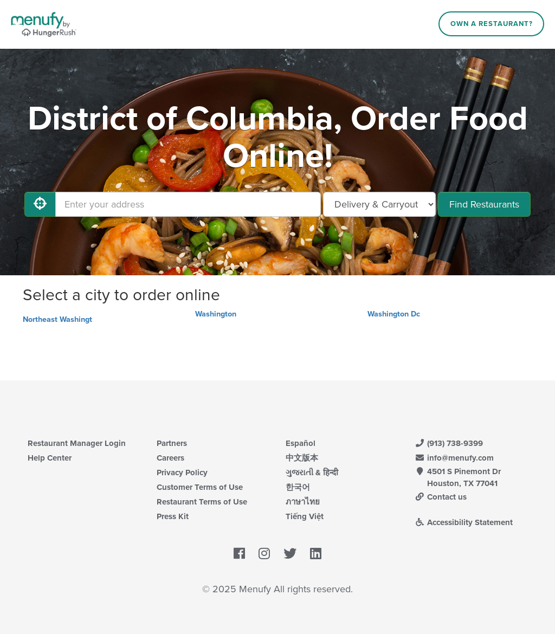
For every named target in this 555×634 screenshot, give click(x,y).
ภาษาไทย (303, 502)
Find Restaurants (484, 204)
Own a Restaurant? (491, 24)
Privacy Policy (182, 472)
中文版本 (302, 458)
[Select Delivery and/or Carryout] (379, 204)
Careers (170, 458)
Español (300, 443)
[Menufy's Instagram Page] (264, 554)
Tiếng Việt (305, 516)
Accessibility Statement (464, 522)
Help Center (50, 458)
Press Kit (173, 516)
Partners (172, 443)
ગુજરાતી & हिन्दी (312, 472)
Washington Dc (393, 314)
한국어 (298, 487)
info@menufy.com (454, 458)
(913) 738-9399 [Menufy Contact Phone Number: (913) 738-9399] (449, 443)
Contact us (441, 497)
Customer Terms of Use (200, 487)
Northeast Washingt (57, 319)
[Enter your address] (188, 204)
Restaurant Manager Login (77, 443)
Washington (215, 314)
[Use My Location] (40, 204)
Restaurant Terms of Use (202, 502)
